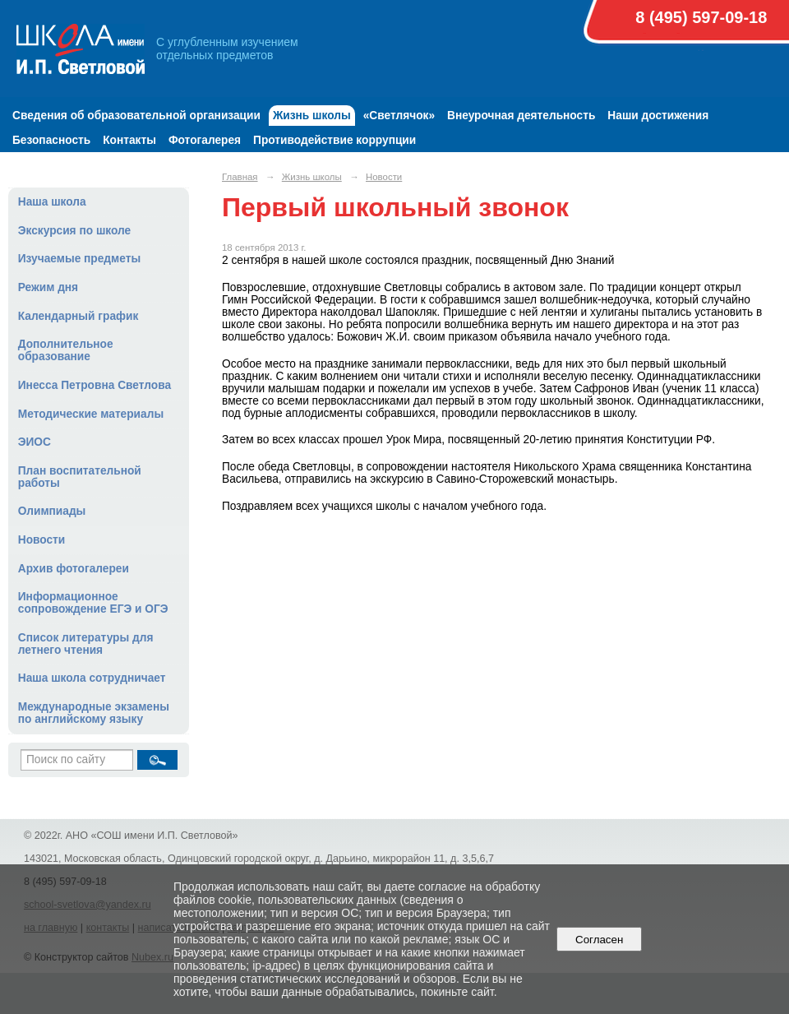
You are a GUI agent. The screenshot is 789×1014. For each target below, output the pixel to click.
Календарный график (78, 316)
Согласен (600, 939)
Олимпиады (52, 511)
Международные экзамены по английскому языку (93, 713)
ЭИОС (34, 442)
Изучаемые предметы (79, 258)
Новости (42, 540)
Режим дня (48, 287)
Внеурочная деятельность (521, 115)
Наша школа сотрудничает (92, 678)
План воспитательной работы (79, 477)
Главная (240, 177)
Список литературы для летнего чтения (86, 644)
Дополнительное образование (65, 350)
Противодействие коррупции (334, 140)
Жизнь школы (312, 115)
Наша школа (52, 202)
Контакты (129, 140)
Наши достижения (657, 115)
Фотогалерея (204, 140)
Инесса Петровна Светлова (94, 385)
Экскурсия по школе (74, 231)
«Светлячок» (399, 115)
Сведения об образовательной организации (136, 115)
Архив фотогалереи (73, 569)
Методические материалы (91, 414)
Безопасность (51, 140)
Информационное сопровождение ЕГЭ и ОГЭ (93, 602)
